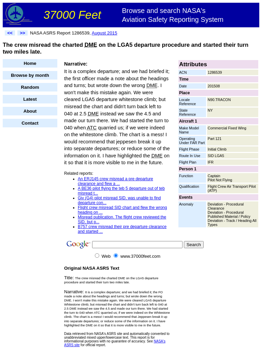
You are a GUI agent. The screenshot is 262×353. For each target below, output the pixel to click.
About (30, 111)
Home (30, 63)
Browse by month (30, 75)
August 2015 (104, 33)
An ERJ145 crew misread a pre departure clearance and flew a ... (115, 181)
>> (22, 33)
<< (10, 33)
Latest (30, 99)
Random (30, 87)
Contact (30, 123)
